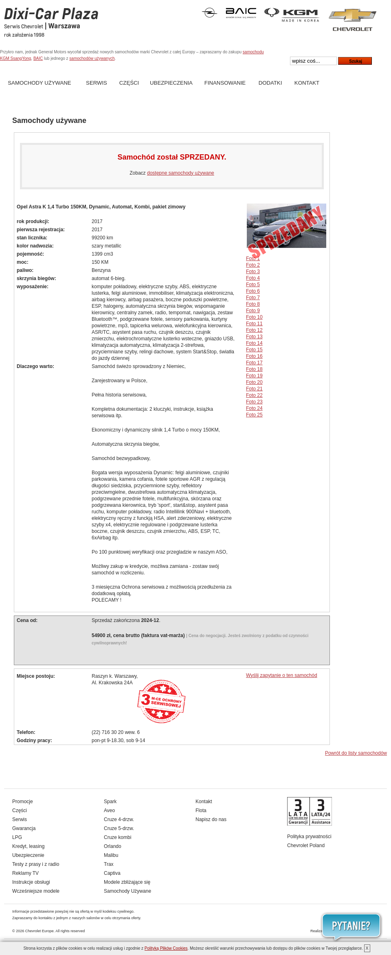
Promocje (22, 801)
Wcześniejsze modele (35, 891)
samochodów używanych (91, 58)
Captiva (112, 873)
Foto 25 (254, 415)
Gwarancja (23, 828)
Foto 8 (253, 304)
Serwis (96, 83)
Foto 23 (254, 402)
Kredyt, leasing (28, 846)
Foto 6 (253, 291)
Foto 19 (254, 376)
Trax (109, 864)
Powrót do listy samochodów (356, 753)
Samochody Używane (39, 83)
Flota (201, 810)
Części (129, 83)
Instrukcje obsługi (31, 882)
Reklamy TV (25, 873)
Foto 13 (254, 337)
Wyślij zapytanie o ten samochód (281, 675)
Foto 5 (253, 284)
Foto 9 (253, 310)
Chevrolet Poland (306, 845)
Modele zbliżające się (127, 882)
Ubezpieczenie (28, 855)
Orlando (112, 846)
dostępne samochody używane (180, 173)
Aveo (109, 810)
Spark (110, 801)
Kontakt (306, 83)
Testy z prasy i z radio (35, 864)
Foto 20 (254, 382)
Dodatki (270, 83)
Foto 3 (253, 271)
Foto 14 (254, 343)
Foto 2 (253, 265)
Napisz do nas (211, 819)
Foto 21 (254, 389)
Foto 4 (253, 278)
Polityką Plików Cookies (166, 948)
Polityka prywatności (309, 836)
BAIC (38, 58)
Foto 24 (254, 408)
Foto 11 (254, 323)
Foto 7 (253, 297)
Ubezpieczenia (171, 83)
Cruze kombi (117, 837)
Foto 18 (254, 369)
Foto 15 (254, 350)
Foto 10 (254, 317)
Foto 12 (254, 330)
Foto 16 (254, 356)
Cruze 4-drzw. (119, 819)
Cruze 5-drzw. (119, 828)
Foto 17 (254, 363)
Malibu (111, 855)
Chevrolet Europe (39, 931)
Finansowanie (225, 83)
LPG (17, 837)
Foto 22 (254, 395)
